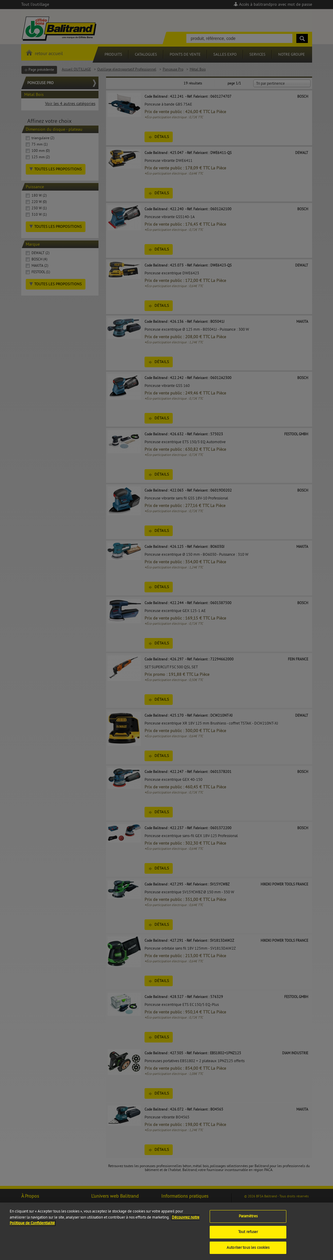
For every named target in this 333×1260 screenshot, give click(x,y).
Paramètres (248, 1221)
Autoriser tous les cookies (248, 1252)
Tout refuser (248, 1237)
